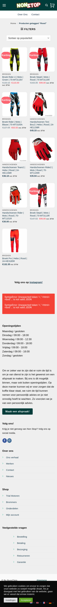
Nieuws (10, 476)
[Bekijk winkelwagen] (52, 5)
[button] (4, 5)
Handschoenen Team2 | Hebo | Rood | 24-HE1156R (13, 170)
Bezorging (22, 549)
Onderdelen (12, 508)
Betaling (21, 543)
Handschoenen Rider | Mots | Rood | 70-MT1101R (13, 216)
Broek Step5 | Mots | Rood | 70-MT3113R (40, 214)
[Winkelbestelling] (28, 38)
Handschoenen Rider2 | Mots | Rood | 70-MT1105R (41, 170)
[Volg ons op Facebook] (4, 440)
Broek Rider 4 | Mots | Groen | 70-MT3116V (12, 78)
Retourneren (23, 555)
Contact (35, 14)
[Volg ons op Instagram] (9, 440)
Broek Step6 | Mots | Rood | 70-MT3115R (40, 78)
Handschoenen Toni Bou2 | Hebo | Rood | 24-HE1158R (42, 125)
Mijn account (12, 515)
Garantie (21, 562)
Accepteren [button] (26, 600)
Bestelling (22, 536)
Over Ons (23, 14)
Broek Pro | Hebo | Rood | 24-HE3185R (14, 259)
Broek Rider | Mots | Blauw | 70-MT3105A (12, 123)
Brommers (11, 502)
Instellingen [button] (11, 600)
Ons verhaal (12, 457)
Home (13, 23)
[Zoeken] (46, 5)
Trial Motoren (12, 495)
